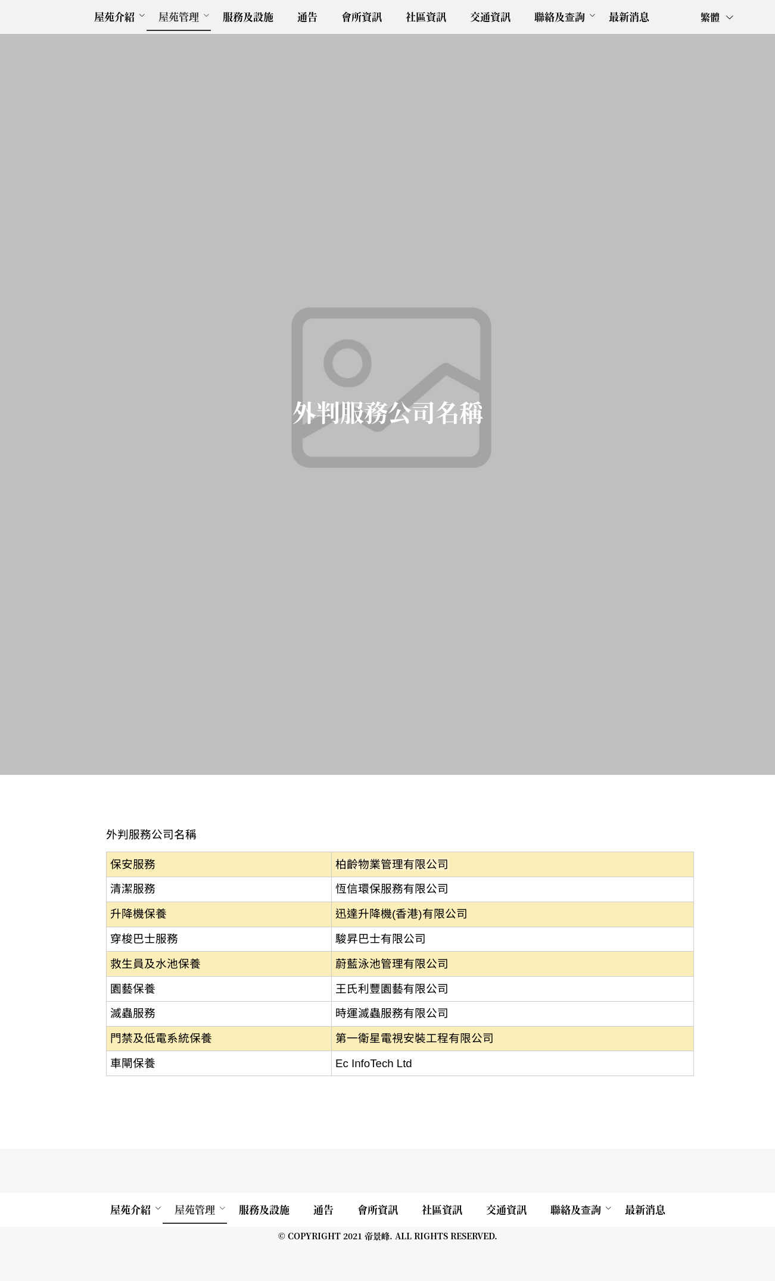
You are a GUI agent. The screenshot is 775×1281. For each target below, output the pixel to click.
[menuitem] (114, 17)
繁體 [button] (717, 17)
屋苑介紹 (114, 16)
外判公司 (28, 808)
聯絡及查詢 (559, 16)
